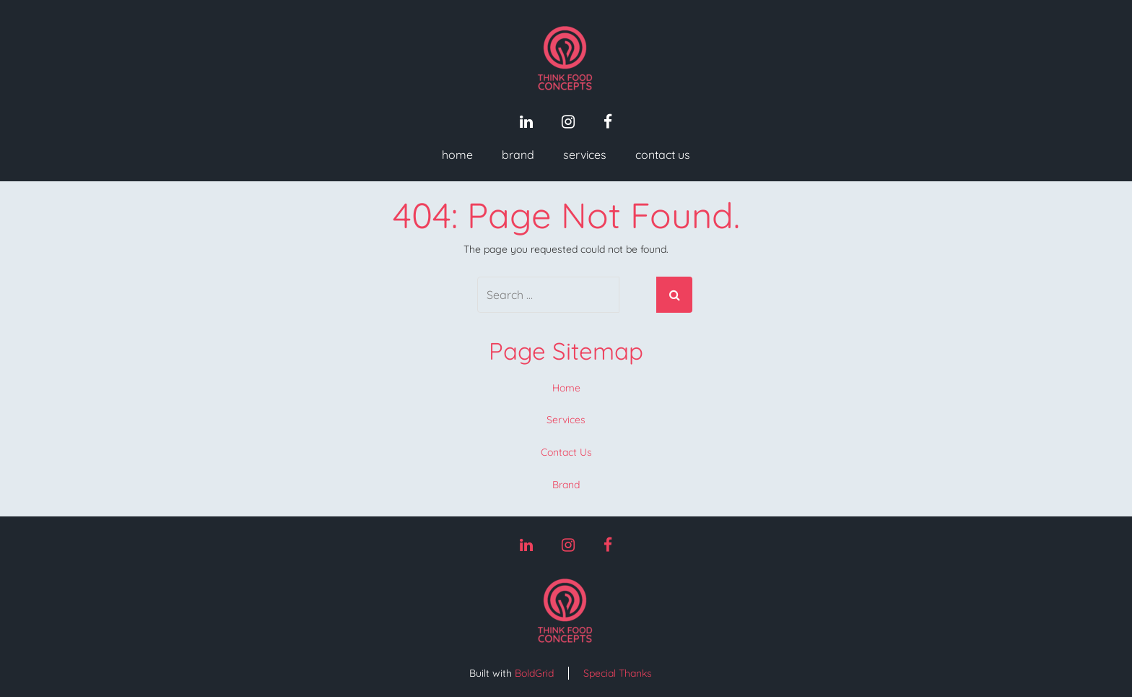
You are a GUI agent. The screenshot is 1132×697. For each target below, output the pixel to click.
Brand (518, 154)
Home (457, 154)
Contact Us (662, 154)
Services (584, 154)
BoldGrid (534, 673)
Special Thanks (617, 673)
